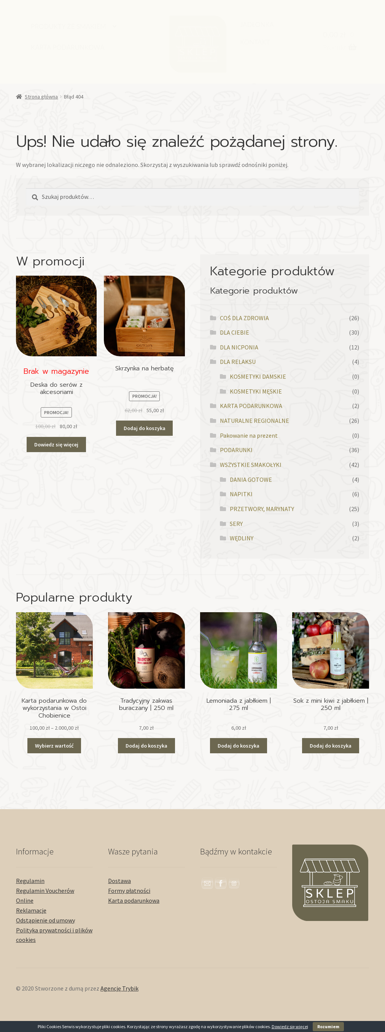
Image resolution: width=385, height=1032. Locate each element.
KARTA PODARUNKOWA (68, 47)
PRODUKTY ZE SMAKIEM (68, 26)
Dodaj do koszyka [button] (144, 428)
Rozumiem (328, 1026)
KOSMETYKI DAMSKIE (258, 376)
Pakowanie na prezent (249, 435)
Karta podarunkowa (133, 900)
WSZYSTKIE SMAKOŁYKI (251, 464)
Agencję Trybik (119, 988)
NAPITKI (241, 494)
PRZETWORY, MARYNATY (262, 509)
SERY (236, 523)
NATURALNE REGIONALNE (254, 420)
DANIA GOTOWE (251, 479)
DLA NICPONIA (239, 347)
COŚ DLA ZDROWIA (244, 318)
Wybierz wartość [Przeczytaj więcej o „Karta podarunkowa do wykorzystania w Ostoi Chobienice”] (54, 745)
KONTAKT (255, 42)
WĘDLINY (241, 538)
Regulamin (30, 880)
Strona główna (41, 96)
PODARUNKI (236, 450)
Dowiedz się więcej (290, 1026)
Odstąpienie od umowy (45, 920)
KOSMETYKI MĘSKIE (256, 391)
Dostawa (119, 880)
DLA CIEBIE (234, 332)
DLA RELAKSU (238, 361)
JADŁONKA (257, 25)
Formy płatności (129, 890)
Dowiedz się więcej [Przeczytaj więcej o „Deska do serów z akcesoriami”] (56, 444)
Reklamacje (31, 910)
